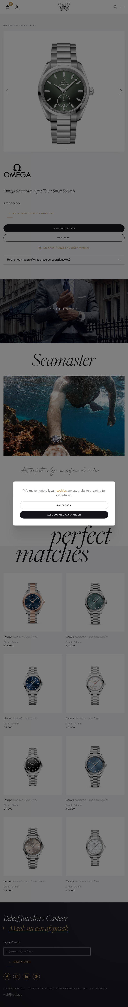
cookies (61, 491)
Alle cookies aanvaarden (64, 514)
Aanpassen (64, 505)
